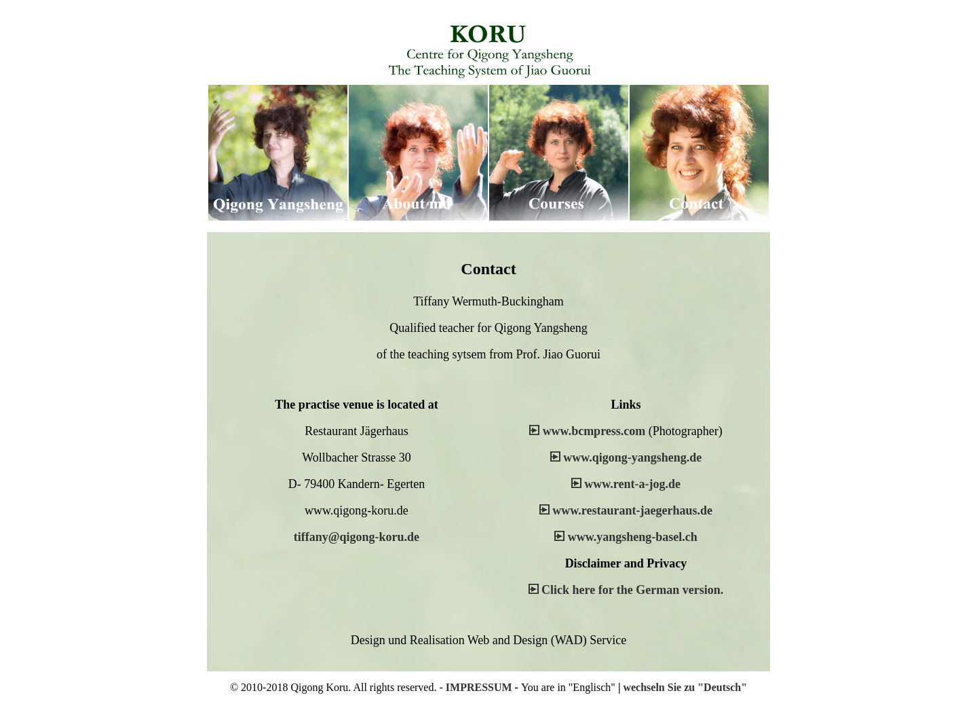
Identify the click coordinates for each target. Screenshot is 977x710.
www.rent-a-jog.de (632, 484)
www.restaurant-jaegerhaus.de (632, 510)
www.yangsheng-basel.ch (632, 537)
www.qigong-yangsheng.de (632, 457)
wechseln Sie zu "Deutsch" (685, 687)
